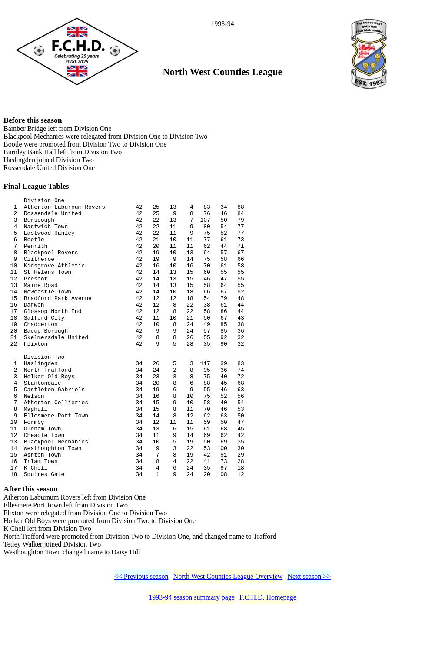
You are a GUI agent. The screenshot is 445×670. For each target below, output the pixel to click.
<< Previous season (141, 635)
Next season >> (309, 635)
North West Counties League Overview (228, 635)
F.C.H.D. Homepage (267, 656)
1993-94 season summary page (192, 656)
